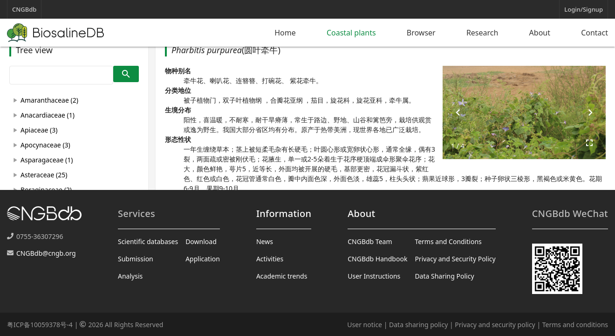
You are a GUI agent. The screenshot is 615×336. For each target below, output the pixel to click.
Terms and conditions (575, 324)
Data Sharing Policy (444, 276)
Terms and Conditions (448, 241)
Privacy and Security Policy (455, 258)
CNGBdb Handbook (377, 258)
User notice (364, 324)
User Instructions (374, 276)
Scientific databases (148, 241)
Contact (594, 33)
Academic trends (282, 276)
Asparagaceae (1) (46, 159)
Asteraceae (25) (43, 174)
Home (285, 33)
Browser (421, 33)
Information (283, 213)
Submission (135, 258)
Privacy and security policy (495, 324)
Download (201, 241)
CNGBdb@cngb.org (46, 253)
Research (482, 33)
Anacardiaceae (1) (47, 115)
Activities (269, 258)
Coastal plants (351, 33)
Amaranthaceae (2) (49, 100)
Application (202, 258)
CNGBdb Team (370, 241)
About (539, 33)
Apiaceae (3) (38, 130)
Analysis (130, 276)
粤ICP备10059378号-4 (40, 324)
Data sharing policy (418, 324)
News (264, 241)
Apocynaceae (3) (45, 144)
